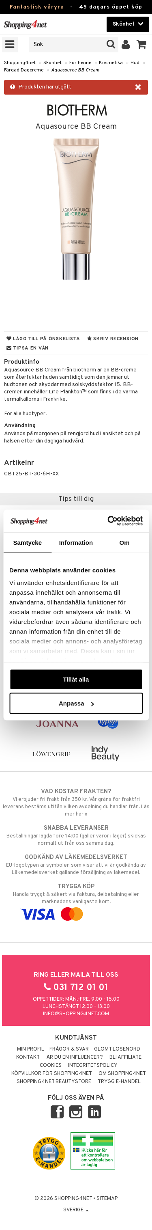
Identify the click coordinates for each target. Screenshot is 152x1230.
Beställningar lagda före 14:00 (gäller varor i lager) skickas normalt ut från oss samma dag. (76, 835)
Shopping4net (20, 63)
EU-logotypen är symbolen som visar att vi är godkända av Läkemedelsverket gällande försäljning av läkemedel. (76, 864)
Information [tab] (76, 542)
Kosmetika (111, 63)
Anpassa (76, 703)
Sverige (76, 1210)
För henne (80, 63)
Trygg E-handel (119, 1082)
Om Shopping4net (122, 1073)
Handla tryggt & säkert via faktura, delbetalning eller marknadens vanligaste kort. (76, 900)
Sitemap (107, 1198)
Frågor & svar (69, 1049)
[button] (141, 44)
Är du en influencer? (74, 1057)
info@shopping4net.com (76, 1014)
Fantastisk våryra (37, 7)
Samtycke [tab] (27, 542)
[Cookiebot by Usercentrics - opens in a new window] (108, 521)
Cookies (51, 1065)
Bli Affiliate (125, 1057)
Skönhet (52, 63)
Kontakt (28, 1057)
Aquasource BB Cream (75, 70)
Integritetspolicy (93, 1065)
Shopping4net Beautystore (54, 1082)
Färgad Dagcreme (23, 70)
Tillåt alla (76, 678)
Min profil (30, 1049)
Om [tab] (125, 542)
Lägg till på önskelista (43, 339)
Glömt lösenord (117, 1049)
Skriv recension (113, 339)
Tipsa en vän (27, 348)
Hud (135, 63)
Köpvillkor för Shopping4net (51, 1073)
